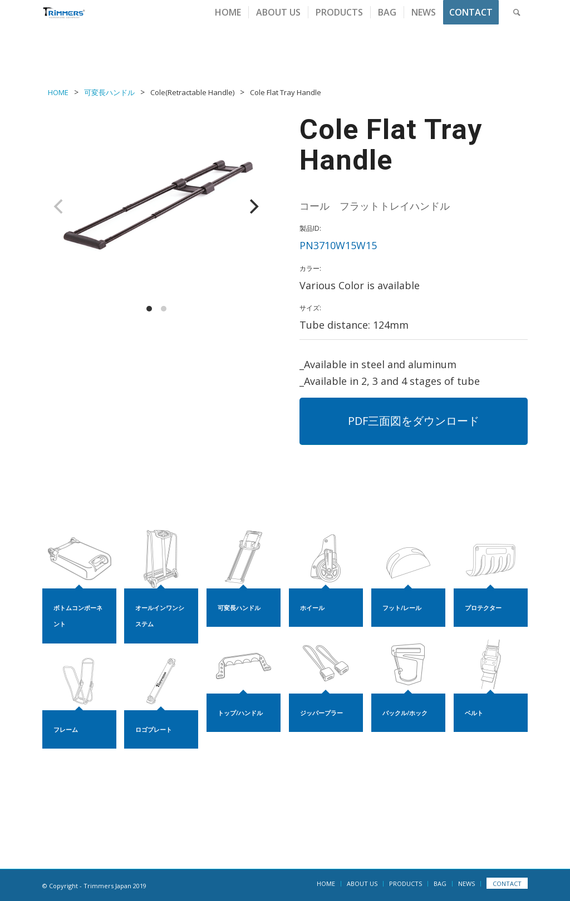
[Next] (252, 206)
